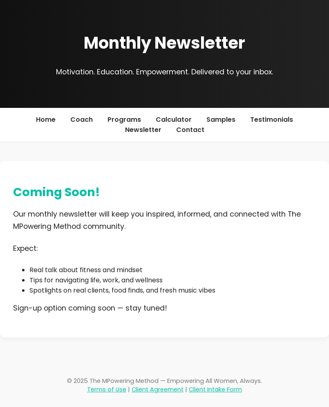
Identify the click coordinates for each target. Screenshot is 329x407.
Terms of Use (106, 389)
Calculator (174, 119)
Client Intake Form (215, 389)
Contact (190, 129)
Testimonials (271, 119)
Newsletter (143, 129)
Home (46, 119)
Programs (124, 119)
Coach (81, 119)
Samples (220, 119)
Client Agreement (158, 389)
